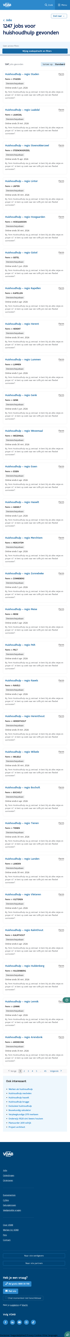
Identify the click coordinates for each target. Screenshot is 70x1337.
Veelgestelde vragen (12, 1210)
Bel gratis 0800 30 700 (19, 1283)
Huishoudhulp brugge (19, 1101)
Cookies (38, 1335)
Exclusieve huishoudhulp (20, 1106)
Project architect (17, 1127)
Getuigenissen (9, 1205)
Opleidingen (8, 1175)
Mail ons (12, 1291)
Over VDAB (8, 1225)
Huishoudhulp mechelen (20, 1093)
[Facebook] (5, 1322)
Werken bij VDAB (11, 1230)
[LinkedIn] (12, 1322)
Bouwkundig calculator (20, 1110)
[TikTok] (33, 1322)
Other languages (50, 1335)
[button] (66, 1000)
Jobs (7, 20)
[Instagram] (26, 1322)
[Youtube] (19, 1322)
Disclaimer (5, 1335)
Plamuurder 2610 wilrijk (20, 1122)
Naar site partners (34, 1263)
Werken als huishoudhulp (21, 1089)
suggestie (14, 1305)
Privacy (30, 1335)
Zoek (50, 4)
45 (45, 1071)
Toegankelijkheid (18, 1335)
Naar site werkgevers (34, 1255)
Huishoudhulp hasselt (19, 1097)
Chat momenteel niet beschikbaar (24, 1298)
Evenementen (9, 1195)
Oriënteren (8, 1180)
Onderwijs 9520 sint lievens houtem (26, 1118)
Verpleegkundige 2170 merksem (23, 1114)
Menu (64, 4)
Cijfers (6, 1200)
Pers (5, 1235)
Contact (7, 1240)
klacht (25, 1305)
